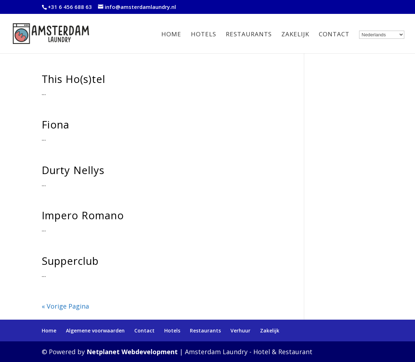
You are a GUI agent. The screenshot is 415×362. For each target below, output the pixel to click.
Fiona (55, 124)
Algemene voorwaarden (95, 330)
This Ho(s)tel (73, 79)
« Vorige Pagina (65, 306)
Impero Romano (83, 215)
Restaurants (249, 35)
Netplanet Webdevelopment (132, 351)
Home (171, 35)
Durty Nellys (73, 170)
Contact (334, 35)
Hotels (203, 35)
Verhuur (240, 330)
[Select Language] (381, 35)
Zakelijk (295, 35)
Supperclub (70, 261)
